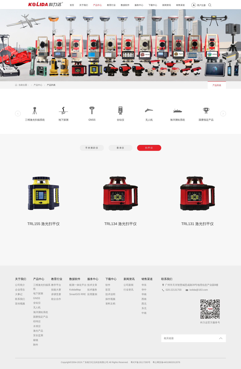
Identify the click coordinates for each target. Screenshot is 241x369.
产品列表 (51, 85)
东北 (144, 308)
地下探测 (38, 293)
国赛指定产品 (40, 316)
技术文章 (92, 285)
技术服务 (92, 289)
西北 (144, 303)
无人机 (37, 307)
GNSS (36, 298)
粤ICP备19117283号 (140, 362)
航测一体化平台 (78, 285)
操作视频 (110, 299)
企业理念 (20, 289)
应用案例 (92, 294)
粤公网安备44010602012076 (166, 362)
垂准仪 (120, 148)
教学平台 (56, 285)
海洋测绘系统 (40, 312)
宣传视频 (20, 303)
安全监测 (38, 335)
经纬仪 (37, 321)
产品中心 (97, 5)
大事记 (18, 294)
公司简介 (20, 285)
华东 (144, 285)
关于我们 (83, 5)
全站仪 (37, 303)
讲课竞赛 (56, 294)
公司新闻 (128, 285)
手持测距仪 (91, 148)
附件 (35, 344)
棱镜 (35, 340)
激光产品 (38, 330)
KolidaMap (75, 289)
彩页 (107, 289)
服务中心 (139, 5)
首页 (72, 5)
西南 (144, 299)
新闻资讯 (166, 5)
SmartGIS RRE (77, 294)
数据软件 (125, 5)
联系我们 (20, 299)
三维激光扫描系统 (41, 287)
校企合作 (56, 299)
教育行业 (111, 5)
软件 (107, 285)
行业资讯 (128, 289)
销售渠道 (180, 5)
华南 (144, 294)
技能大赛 (56, 289)
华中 (144, 289)
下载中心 (152, 5)
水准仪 (37, 326)
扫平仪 (149, 148)
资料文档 (110, 303)
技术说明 (110, 294)
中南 (144, 313)
